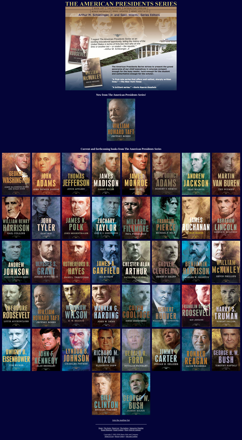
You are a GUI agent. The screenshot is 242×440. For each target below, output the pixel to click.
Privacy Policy (120, 436)
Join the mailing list (121, 420)
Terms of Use (109, 436)
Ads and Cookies (131, 436)
